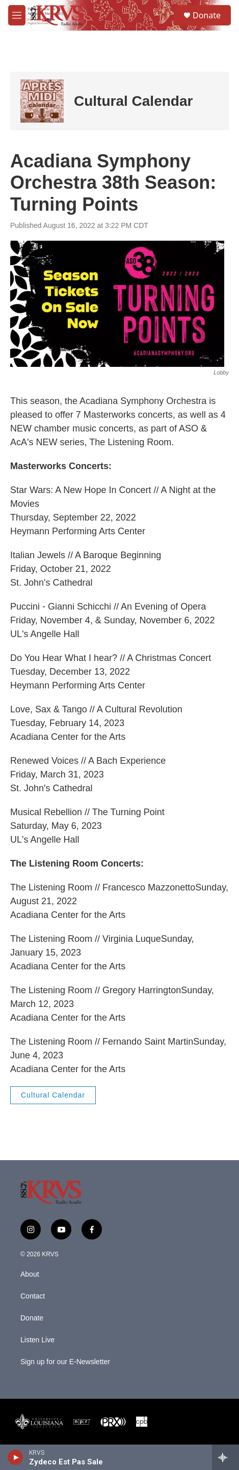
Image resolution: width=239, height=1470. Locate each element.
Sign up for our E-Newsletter (65, 1362)
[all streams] (225, 1457)
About (29, 1274)
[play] (15, 1457)
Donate (207, 15)
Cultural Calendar (133, 101)
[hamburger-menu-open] (16, 15)
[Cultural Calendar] (42, 101)
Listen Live (37, 1340)
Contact (32, 1296)
